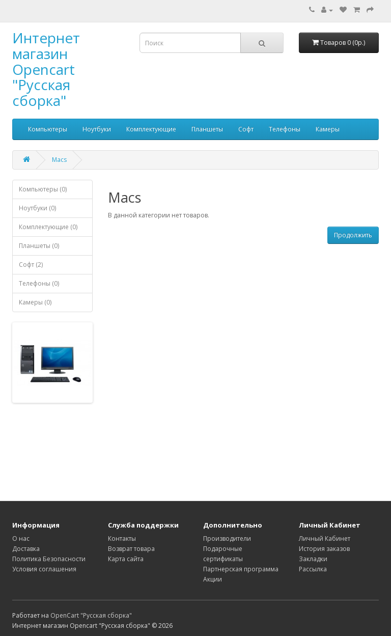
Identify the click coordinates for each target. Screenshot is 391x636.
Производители (227, 538)
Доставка (26, 548)
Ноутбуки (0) (37, 208)
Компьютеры (47, 129)
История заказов (324, 548)
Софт (246, 129)
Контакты (122, 538)
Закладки (313, 559)
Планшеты (207, 129)
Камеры (328, 129)
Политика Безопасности (49, 559)
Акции (212, 579)
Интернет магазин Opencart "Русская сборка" (46, 69)
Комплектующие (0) (48, 227)
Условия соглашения (44, 569)
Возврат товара (131, 548)
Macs (59, 159)
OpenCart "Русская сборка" (91, 615)
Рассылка (313, 569)
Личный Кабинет (324, 538)
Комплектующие (151, 129)
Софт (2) (31, 264)
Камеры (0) (35, 302)
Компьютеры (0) (43, 189)
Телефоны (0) (39, 283)
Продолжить (353, 235)
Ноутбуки (96, 129)
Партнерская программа (240, 569)
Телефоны (284, 129)
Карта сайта (126, 559)
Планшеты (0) (39, 245)
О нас (21, 538)
